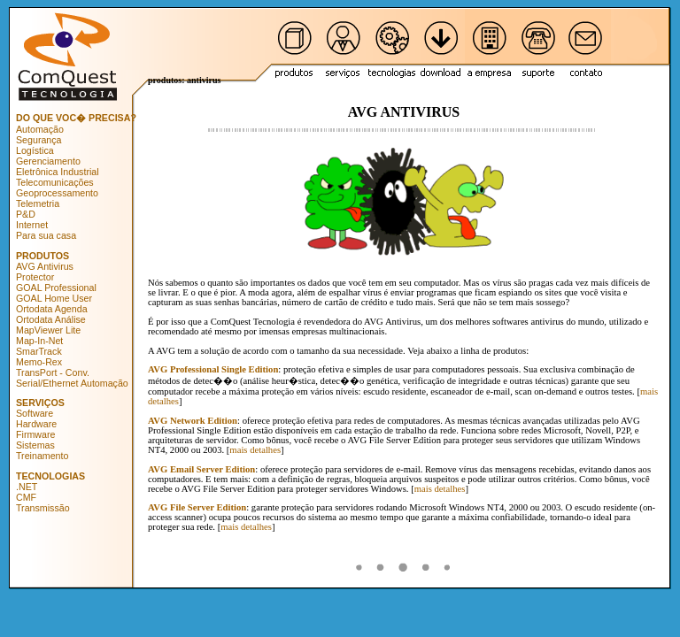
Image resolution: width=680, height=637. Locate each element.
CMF (26, 497)
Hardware (36, 423)
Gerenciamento (48, 161)
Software (34, 413)
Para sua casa (46, 235)
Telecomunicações (55, 182)
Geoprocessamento (57, 193)
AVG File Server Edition (197, 507)
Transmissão (43, 508)
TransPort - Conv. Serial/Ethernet (52, 377)
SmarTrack (39, 351)
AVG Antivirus (44, 266)
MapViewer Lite (48, 330)
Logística (35, 150)
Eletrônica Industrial (57, 171)
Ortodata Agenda (52, 308)
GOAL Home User (54, 298)
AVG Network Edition (192, 421)
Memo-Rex (39, 362)
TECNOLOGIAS (50, 476)
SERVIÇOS (40, 402)
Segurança (39, 139)
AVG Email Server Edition (201, 469)
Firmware (35, 434)
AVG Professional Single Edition (213, 369)
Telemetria (37, 203)
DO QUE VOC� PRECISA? (76, 117)
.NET (26, 486)
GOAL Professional (56, 287)
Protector (35, 277)
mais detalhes (255, 450)
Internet (32, 224)
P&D (25, 214)
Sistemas (35, 445)
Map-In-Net (39, 340)
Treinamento (42, 455)
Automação (40, 129)
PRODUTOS (42, 255)
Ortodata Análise (51, 319)
